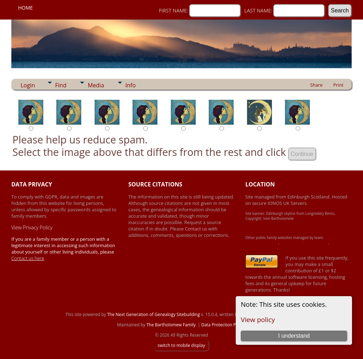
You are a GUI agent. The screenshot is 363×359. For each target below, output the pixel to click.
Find (61, 85)
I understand (294, 336)
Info (130, 85)
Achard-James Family (261, 242)
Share (316, 85)
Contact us (196, 228)
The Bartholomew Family (171, 325)
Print (338, 85)
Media (96, 85)
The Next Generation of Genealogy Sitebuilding (153, 314)
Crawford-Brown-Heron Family (304, 242)
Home (25, 7)
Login (28, 85)
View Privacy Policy (31, 227)
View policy (258, 319)
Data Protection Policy (223, 325)
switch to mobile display (181, 345)
